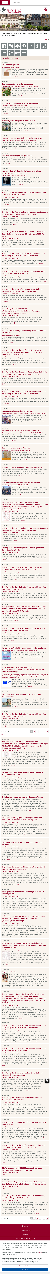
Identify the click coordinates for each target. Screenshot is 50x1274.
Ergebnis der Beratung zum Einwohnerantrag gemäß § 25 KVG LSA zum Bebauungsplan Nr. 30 (23, 868)
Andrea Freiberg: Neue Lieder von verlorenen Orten (21, 430)
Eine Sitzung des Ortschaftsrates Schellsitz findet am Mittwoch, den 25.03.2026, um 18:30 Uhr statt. (22, 568)
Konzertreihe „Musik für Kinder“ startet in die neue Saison (24, 648)
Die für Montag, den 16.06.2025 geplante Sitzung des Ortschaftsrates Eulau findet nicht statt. (22, 1169)
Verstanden (25, 1269)
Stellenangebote (26, 1230)
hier (40, 1253)
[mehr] (16, 76)
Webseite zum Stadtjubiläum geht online (17, 155)
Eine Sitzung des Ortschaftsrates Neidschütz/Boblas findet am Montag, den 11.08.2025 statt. (24, 1049)
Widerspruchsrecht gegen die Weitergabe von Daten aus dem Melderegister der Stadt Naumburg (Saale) (23, 818)
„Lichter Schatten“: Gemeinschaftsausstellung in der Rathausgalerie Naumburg (22, 172)
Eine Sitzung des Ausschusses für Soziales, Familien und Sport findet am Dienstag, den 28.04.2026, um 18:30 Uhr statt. (23, 234)
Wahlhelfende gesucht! (10, 65)
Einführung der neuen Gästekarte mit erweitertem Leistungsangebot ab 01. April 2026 (21, 484)
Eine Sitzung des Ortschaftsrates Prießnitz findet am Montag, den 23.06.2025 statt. (22, 1099)
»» (47, 731)
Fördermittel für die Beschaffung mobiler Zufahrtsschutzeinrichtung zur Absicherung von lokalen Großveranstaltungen (23, 669)
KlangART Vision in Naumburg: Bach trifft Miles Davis (22, 467)
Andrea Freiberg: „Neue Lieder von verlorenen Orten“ (22, 138)
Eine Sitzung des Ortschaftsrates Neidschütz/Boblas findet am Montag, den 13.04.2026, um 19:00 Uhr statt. (24, 392)
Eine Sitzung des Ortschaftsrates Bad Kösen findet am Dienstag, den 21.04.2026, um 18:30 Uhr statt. (22, 290)
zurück (3, 734)
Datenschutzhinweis (25, 1266)
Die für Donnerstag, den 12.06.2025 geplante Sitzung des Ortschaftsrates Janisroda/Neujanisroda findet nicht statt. (24, 1183)
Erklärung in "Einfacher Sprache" (26, 1238)
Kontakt (25, 1226)
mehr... (13, 765)
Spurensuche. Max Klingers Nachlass (16, 448)
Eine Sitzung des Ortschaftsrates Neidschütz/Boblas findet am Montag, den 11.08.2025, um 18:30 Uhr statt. (24, 1026)
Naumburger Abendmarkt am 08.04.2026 (17, 411)
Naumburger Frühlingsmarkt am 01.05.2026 (18, 121)
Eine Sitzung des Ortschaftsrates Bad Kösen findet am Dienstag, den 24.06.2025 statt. (22, 1074)
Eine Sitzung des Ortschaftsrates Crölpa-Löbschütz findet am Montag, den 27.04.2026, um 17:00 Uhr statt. (23, 254)
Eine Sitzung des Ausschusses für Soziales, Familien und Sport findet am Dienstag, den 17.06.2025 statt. (23, 1146)
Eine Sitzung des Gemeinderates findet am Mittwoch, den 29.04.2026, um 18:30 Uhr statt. (24, 193)
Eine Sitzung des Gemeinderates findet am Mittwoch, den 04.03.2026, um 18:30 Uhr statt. (24, 715)
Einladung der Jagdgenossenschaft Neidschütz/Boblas (22, 797)
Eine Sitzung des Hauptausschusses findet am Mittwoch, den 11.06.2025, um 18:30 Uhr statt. (23, 1197)
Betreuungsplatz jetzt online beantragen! (17, 84)
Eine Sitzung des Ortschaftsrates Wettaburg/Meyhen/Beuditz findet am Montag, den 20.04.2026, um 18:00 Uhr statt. (21, 311)
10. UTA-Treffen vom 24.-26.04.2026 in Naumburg (20, 103)
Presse (26, 1234)
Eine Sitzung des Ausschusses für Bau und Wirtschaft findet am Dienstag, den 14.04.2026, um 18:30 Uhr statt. (24, 373)
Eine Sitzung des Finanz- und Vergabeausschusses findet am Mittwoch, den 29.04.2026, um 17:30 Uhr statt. (25, 213)
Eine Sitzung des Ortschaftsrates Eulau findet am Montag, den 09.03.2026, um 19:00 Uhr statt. (24, 629)
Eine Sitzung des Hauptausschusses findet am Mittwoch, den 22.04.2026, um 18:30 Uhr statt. (23, 272)
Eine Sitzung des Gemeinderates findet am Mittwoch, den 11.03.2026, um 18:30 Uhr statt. (24, 588)
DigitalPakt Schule (9, 972)
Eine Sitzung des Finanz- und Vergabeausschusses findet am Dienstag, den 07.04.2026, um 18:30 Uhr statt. (25, 529)
